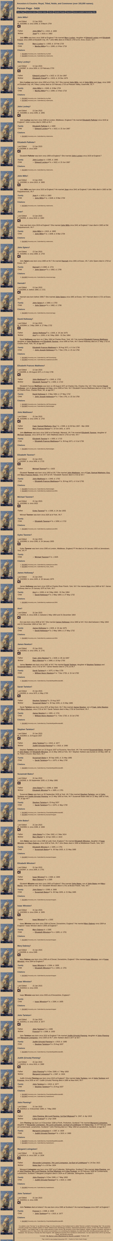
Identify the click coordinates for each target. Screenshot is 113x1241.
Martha (40, 46)
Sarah (70, 664)
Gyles (38, 511)
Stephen (94, 664)
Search (69, 12)
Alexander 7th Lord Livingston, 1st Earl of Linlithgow (54, 1125)
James (39, 333)
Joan (35, 34)
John (37, 31)
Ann (34, 335)
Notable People (60, 12)
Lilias (38, 1119)
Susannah (24, 667)
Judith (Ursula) (42, 746)
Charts (50, 12)
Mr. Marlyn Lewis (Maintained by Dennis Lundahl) (63, 1236)
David (39, 394)
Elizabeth (39, 78)
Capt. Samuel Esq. (44, 426)
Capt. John (41, 658)
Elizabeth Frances (96, 339)
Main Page (20, 12)
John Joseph (44, 350)
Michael (24, 435)
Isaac (38, 877)
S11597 (24, 54)
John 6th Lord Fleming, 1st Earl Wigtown (53, 1116)
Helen (89, 1125)
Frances (36, 1031)
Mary (70, 38)
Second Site (61, 1239)
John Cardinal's (54, 1239)
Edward (92, 38)
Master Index (42, 12)
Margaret (29, 1038)
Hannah (65, 261)
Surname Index (31, 12)
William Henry (44, 673)
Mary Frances (41, 428)
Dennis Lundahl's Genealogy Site (84, 12)
